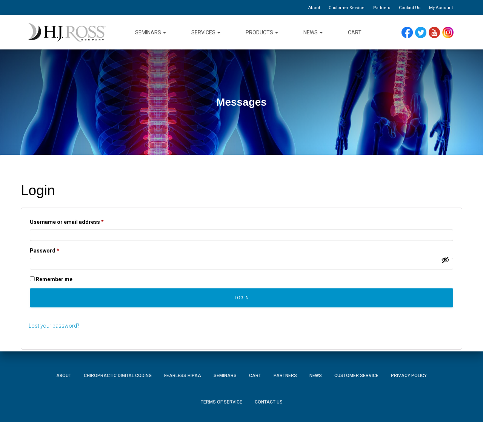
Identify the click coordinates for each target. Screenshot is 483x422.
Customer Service (347, 7)
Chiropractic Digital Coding (118, 375)
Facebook (409, 32)
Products (262, 32)
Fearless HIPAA (182, 375)
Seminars (150, 32)
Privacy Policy (409, 375)
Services (205, 32)
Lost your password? (54, 326)
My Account (441, 7)
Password (56, 249)
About (314, 7)
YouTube (438, 32)
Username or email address (78, 221)
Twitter (424, 32)
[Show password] (445, 260)
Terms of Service (221, 402)
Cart (354, 32)
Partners (381, 7)
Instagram (450, 32)
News (313, 32)
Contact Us (409, 7)
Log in (242, 297)
